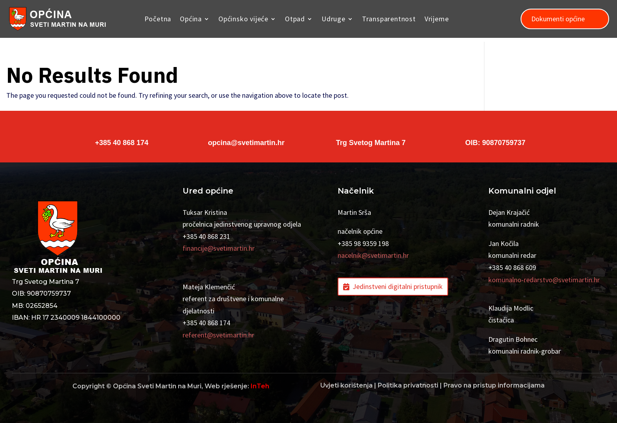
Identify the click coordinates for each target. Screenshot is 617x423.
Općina (191, 18)
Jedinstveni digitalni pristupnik (398, 286)
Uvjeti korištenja (346, 385)
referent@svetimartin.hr (218, 334)
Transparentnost (389, 18)
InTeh (260, 386)
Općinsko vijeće (243, 18)
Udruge (333, 18)
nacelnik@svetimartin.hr (373, 255)
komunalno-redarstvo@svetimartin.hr (544, 279)
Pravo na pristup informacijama (494, 385)
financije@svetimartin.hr (219, 248)
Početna (158, 18)
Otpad (295, 18)
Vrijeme (437, 18)
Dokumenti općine (558, 18)
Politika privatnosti (408, 385)
